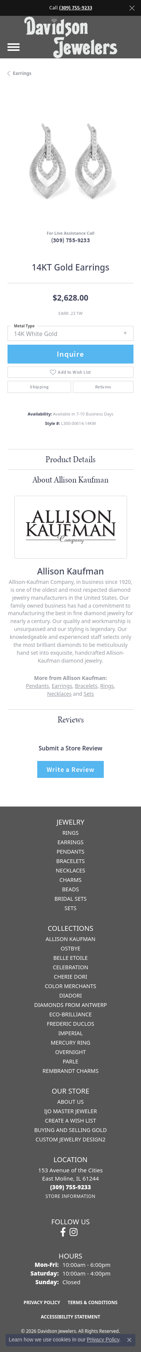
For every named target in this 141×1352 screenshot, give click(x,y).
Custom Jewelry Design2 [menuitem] (71, 1139)
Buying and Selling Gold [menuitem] (70, 1130)
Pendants (37, 685)
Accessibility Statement (70, 1317)
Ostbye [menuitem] (70, 948)
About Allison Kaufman (70, 480)
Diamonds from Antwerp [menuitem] (70, 1004)
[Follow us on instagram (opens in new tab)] (73, 1232)
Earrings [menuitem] (70, 842)
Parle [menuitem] (71, 1061)
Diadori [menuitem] (70, 995)
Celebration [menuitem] (70, 967)
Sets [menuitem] (71, 908)
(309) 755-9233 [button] (75, 7)
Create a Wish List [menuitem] (70, 1120)
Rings (107, 685)
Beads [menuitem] (70, 889)
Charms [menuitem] (70, 879)
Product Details (70, 459)
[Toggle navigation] (13, 47)
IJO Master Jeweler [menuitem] (70, 1111)
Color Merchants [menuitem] (70, 986)
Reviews (71, 719)
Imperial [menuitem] (70, 1033)
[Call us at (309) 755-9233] (70, 1187)
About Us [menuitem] (70, 1101)
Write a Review (70, 769)
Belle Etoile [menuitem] (70, 957)
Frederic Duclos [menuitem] (70, 1023)
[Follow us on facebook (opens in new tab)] (63, 1232)
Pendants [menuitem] (71, 851)
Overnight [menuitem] (70, 1052)
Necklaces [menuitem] (70, 870)
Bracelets (86, 685)
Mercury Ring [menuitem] (71, 1042)
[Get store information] (70, 1196)
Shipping (39, 387)
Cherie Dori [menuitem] (70, 976)
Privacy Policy (42, 1302)
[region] (70, 161)
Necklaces (59, 693)
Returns (103, 387)
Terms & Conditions (92, 1302)
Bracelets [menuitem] (70, 861)
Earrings (22, 73)
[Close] (131, 8)
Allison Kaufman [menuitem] (70, 939)
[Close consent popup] (129, 1340)
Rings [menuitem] (70, 832)
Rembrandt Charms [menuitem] (70, 1070)
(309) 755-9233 (70, 240)
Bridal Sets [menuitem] (71, 898)
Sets (89, 693)
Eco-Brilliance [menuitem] (70, 1014)
